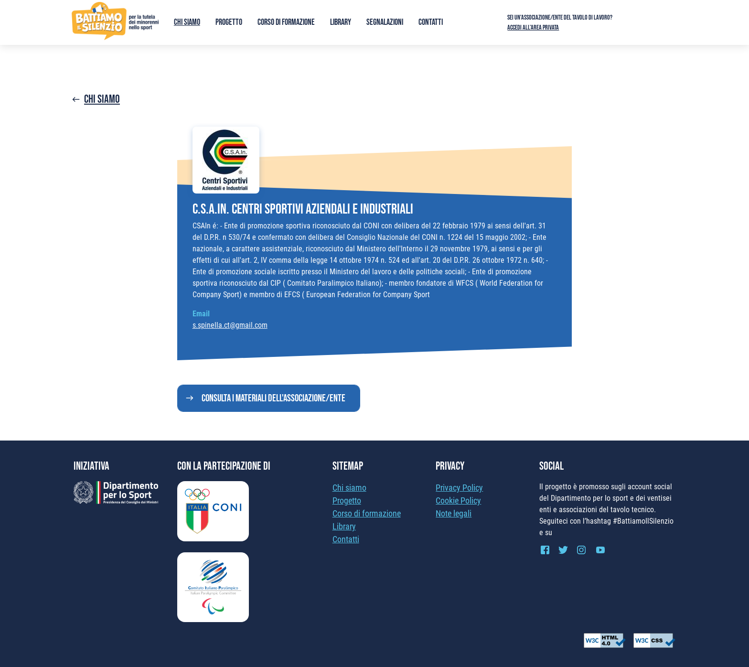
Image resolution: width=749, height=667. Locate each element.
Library (340, 22)
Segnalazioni (384, 22)
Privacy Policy (459, 488)
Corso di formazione (286, 22)
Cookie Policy (458, 500)
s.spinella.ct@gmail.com (230, 325)
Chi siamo (187, 22)
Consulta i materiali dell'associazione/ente (273, 398)
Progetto (228, 22)
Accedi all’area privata (533, 27)
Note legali (453, 513)
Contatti (430, 22)
